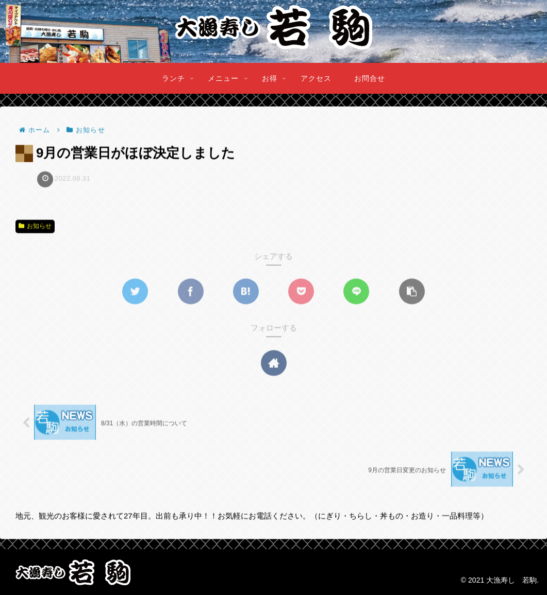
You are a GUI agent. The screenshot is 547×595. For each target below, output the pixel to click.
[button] (412, 292)
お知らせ (35, 226)
